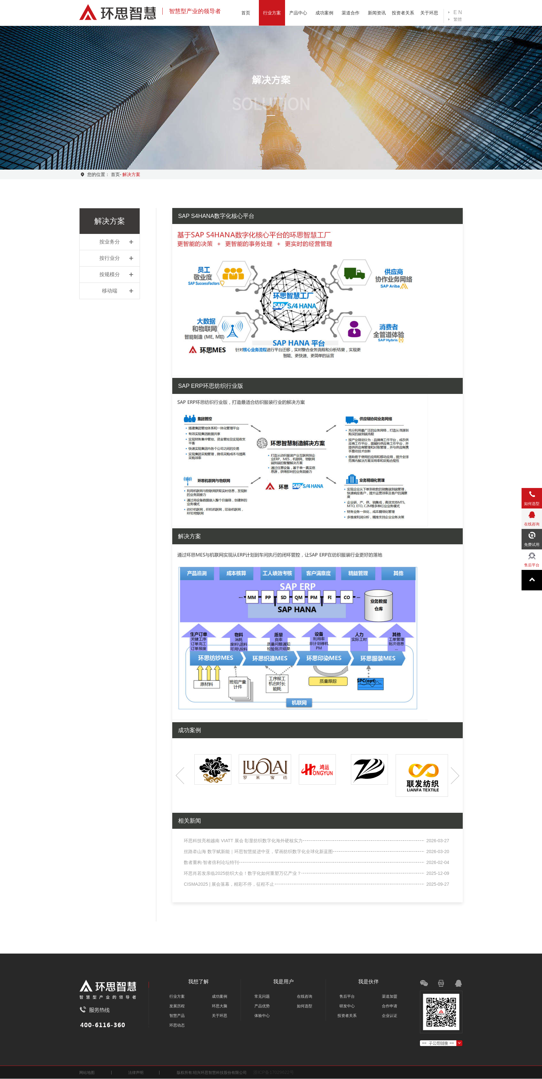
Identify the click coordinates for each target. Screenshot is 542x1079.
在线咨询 (304, 996)
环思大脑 (219, 1006)
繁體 (457, 19)
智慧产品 (177, 1015)
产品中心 (298, 12)
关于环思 (429, 12)
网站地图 (87, 1073)
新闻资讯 (377, 12)
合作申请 (389, 1006)
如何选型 (304, 1006)
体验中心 (262, 1015)
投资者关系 (403, 12)
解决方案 (131, 174)
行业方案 (272, 12)
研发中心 (347, 1006)
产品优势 (262, 1006)
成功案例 (324, 12)
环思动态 (177, 1025)
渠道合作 (351, 12)
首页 (245, 12)
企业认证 (389, 1015)
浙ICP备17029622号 (273, 1072)
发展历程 (177, 1006)
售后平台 (347, 996)
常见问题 (262, 996)
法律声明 (135, 1073)
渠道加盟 (389, 996)
